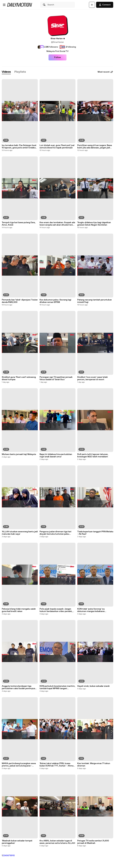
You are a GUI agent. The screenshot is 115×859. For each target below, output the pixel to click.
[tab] (6, 72)
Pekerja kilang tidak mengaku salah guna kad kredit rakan (19, 610)
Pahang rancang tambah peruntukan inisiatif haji (94, 301)
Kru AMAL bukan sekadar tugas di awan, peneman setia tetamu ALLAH (57, 842)
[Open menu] (4, 5)
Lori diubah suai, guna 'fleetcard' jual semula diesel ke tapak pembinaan (57, 146)
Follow (57, 57)
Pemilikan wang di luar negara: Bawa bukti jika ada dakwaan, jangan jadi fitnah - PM (94, 146)
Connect (105, 4)
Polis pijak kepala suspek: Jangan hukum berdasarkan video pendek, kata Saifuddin (56, 610)
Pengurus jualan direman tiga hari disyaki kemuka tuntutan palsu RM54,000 (55, 532)
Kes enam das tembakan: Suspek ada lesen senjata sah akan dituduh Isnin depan (57, 223)
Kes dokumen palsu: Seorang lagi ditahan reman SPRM (55, 301)
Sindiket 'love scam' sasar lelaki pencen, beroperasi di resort (92, 378)
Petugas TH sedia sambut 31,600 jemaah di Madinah (93, 842)
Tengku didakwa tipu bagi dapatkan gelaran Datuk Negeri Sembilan (94, 223)
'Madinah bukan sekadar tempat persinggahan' (17, 842)
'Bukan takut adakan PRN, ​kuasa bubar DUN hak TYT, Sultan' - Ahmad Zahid (57, 764)
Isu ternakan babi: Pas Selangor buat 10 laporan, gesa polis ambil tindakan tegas (19, 146)
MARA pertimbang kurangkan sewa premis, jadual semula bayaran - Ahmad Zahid (19, 764)
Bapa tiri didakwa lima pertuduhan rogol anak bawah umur (56, 455)
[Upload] (92, 5)
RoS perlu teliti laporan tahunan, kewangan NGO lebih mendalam (92, 455)
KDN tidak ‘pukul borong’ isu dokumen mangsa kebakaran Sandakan (91, 610)
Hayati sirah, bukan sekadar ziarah (93, 686)
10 (14, 855)
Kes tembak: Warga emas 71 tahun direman (93, 764)
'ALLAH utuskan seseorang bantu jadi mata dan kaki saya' (20, 532)
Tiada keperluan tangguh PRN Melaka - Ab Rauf (95, 532)
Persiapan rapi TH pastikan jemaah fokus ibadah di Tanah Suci (56, 378)
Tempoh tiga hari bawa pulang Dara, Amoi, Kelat (18, 223)
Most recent (105, 71)
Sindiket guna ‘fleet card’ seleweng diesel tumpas (19, 378)
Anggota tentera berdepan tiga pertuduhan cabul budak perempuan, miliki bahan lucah (19, 687)
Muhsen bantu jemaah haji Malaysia (19, 454)
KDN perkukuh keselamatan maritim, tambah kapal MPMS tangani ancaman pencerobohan (57, 687)
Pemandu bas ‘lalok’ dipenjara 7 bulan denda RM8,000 (20, 301)
